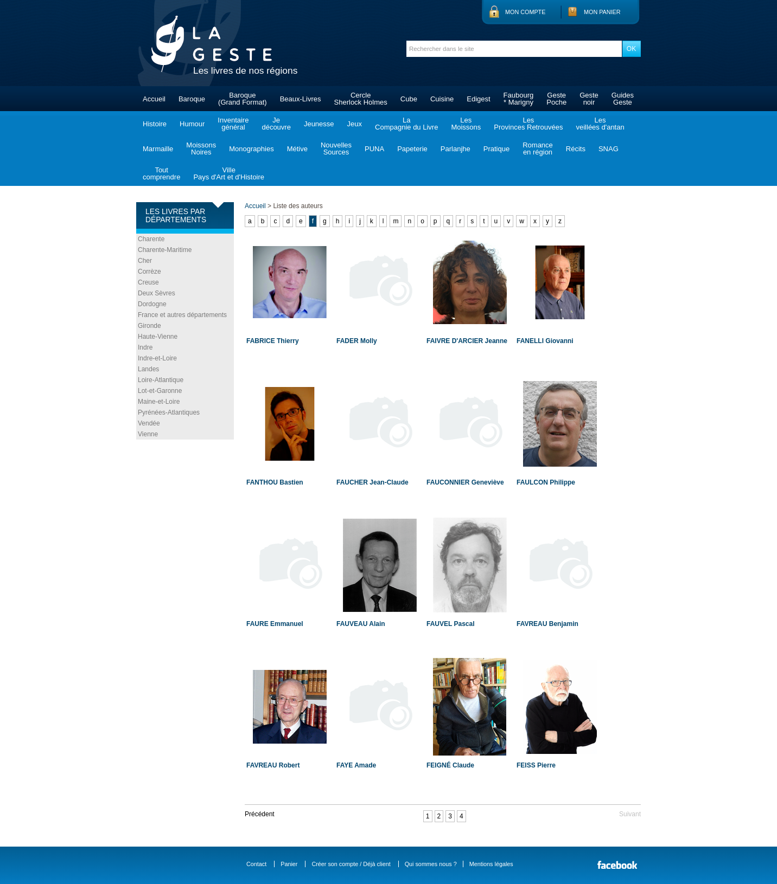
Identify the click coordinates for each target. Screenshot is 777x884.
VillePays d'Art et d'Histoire (228, 173)
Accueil (154, 99)
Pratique (496, 149)
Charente (151, 239)
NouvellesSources (336, 148)
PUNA (374, 149)
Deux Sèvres (156, 293)
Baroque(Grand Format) (242, 98)
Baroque (192, 99)
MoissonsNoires (201, 148)
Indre (145, 347)
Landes (148, 369)
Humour (192, 124)
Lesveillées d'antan (600, 123)
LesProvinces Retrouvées (528, 123)
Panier (289, 864)
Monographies (251, 149)
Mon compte (525, 12)
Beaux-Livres (300, 99)
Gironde (149, 326)
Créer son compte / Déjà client (350, 864)
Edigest (478, 99)
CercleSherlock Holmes (360, 98)
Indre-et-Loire (157, 358)
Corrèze (149, 271)
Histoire (155, 124)
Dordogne (152, 304)
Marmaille (158, 149)
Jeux (354, 124)
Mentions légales (491, 864)
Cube (408, 99)
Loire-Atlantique (160, 380)
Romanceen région (538, 148)
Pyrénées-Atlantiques (169, 412)
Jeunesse (319, 124)
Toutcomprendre (161, 173)
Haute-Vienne (157, 336)
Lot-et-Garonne (160, 391)
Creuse (148, 282)
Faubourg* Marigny (519, 98)
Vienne (148, 434)
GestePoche (556, 98)
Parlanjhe (455, 149)
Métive (297, 149)
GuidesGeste (623, 98)
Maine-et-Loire (159, 401)
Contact (256, 864)
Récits (575, 149)
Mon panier (602, 12)
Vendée (149, 423)
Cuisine (442, 99)
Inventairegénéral (233, 123)
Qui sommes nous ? (431, 864)
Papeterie (412, 149)
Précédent (260, 814)
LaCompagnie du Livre (406, 123)
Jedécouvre (276, 123)
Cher (145, 260)
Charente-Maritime (165, 250)
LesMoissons (466, 123)
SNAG (608, 149)
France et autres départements (182, 315)
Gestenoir (588, 98)
